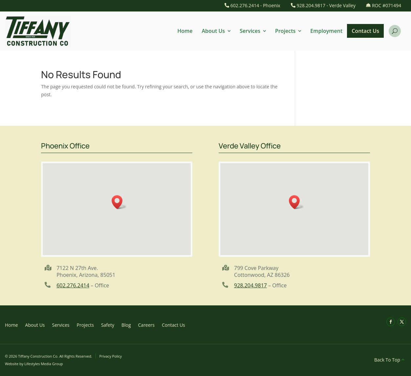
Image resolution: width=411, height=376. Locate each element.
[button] (119, 202)
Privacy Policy (110, 356)
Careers (146, 324)
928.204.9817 (250, 285)
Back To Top (387, 360)
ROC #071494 (386, 5)
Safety (107, 324)
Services (250, 30)
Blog (126, 324)
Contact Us (365, 30)
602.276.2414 (72, 285)
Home (184, 30)
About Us (213, 30)
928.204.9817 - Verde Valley (326, 5)
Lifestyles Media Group (43, 363)
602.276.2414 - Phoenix (255, 5)
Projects (285, 30)
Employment (326, 30)
